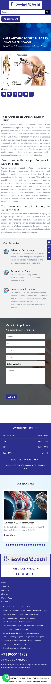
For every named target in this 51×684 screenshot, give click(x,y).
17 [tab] (35, 545)
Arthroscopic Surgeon (27, 622)
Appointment (11, 18)
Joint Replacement (10, 622)
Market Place (6, 598)
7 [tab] (17, 545)
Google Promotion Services (36, 681)
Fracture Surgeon (34, 640)
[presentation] (23, 390)
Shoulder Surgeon (21, 629)
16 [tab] (33, 545)
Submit (11, 397)
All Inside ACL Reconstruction (14, 611)
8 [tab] (19, 545)
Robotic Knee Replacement (13, 607)
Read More (9, 535)
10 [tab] (23, 545)
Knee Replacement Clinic (12, 626)
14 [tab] (30, 545)
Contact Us (5, 602)
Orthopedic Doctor (32, 614)
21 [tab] (42, 545)
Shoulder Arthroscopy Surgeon (14, 640)
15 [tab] (32, 545)
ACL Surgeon (30, 607)
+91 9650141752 (14, 654)
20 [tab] (41, 545)
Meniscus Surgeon (32, 633)
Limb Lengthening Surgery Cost (14, 644)
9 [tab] (21, 545)
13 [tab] (28, 545)
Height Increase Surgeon (34, 637)
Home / (6, 46)
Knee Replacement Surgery (13, 614)
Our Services (6, 590)
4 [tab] (12, 545)
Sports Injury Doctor (27, 618)
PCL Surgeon (7, 629)
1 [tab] (6, 545)
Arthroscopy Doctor (10, 618)
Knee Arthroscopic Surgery (37, 611)
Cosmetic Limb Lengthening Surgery (16, 648)
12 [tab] (26, 545)
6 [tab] (15, 545)
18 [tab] (37, 545)
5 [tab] (14, 545)
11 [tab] (24, 545)
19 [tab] (39, 545)
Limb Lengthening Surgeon (13, 637)
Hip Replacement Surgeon (33, 626)
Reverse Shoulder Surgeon (12, 633)
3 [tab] (10, 545)
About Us (5, 586)
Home (3, 583)
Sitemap (4, 594)
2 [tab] (8, 545)
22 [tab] (44, 545)
